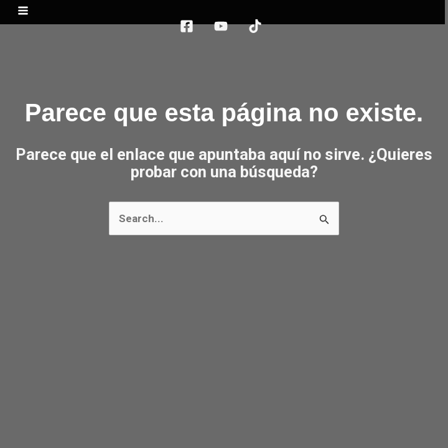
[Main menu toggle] (26, 13)
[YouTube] (224, 29)
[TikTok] (258, 29)
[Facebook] (189, 29)
